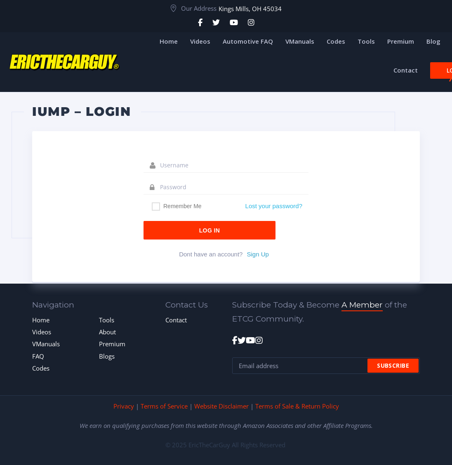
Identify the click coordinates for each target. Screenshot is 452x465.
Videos (41, 332)
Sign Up (257, 254)
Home (40, 320)
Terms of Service (164, 406)
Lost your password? (273, 205)
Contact (176, 320)
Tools (106, 320)
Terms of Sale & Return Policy (297, 406)
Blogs (107, 356)
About (107, 332)
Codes (40, 368)
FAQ (38, 356)
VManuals (46, 344)
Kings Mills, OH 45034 (250, 9)
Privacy (123, 406)
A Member (362, 305)
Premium (112, 344)
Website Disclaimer (221, 406)
